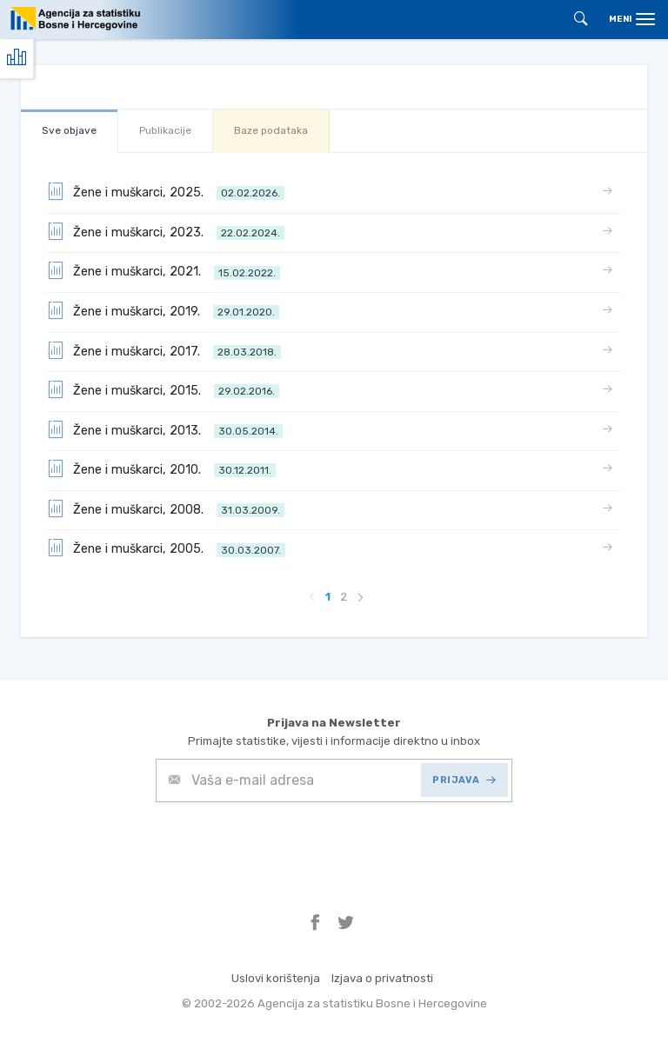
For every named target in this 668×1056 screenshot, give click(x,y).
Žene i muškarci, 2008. (165, 508)
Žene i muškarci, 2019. (163, 310)
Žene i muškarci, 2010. (161, 468)
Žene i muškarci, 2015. (163, 389)
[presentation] (288, 845)
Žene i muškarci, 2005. (166, 547)
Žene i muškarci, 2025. (165, 191)
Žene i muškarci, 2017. (164, 350)
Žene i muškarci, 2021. (163, 270)
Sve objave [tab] (69, 130)
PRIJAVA (464, 780)
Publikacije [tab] (165, 130)
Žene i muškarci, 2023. (165, 231)
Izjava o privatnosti (382, 978)
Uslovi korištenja (275, 978)
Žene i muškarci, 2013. (165, 429)
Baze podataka (271, 130)
